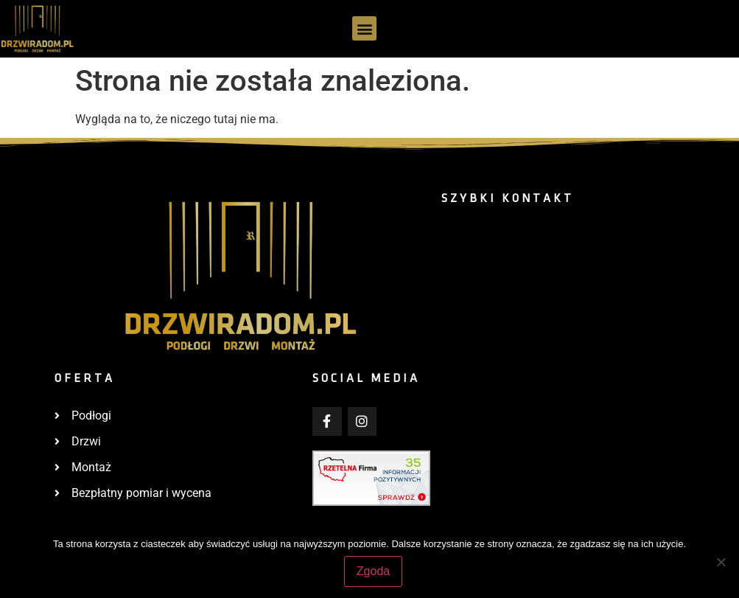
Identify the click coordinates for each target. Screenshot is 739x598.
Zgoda (373, 571)
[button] (364, 28)
